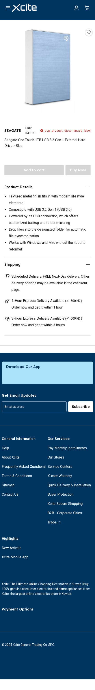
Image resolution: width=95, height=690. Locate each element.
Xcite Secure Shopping (65, 504)
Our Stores (56, 457)
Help (5, 448)
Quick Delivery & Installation (69, 485)
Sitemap (8, 485)
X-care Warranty (60, 476)
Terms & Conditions (17, 476)
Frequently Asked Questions (24, 466)
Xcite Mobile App (15, 557)
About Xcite (11, 457)
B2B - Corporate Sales (65, 513)
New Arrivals (11, 548)
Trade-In (54, 522)
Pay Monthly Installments (67, 448)
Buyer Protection (60, 494)
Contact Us (10, 494)
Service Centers (60, 466)
